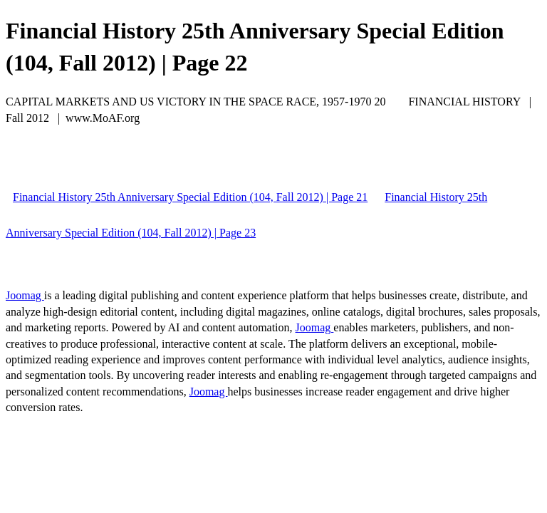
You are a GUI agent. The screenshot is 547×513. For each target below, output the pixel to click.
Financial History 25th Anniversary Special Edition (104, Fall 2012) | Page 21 (190, 197)
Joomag (25, 295)
